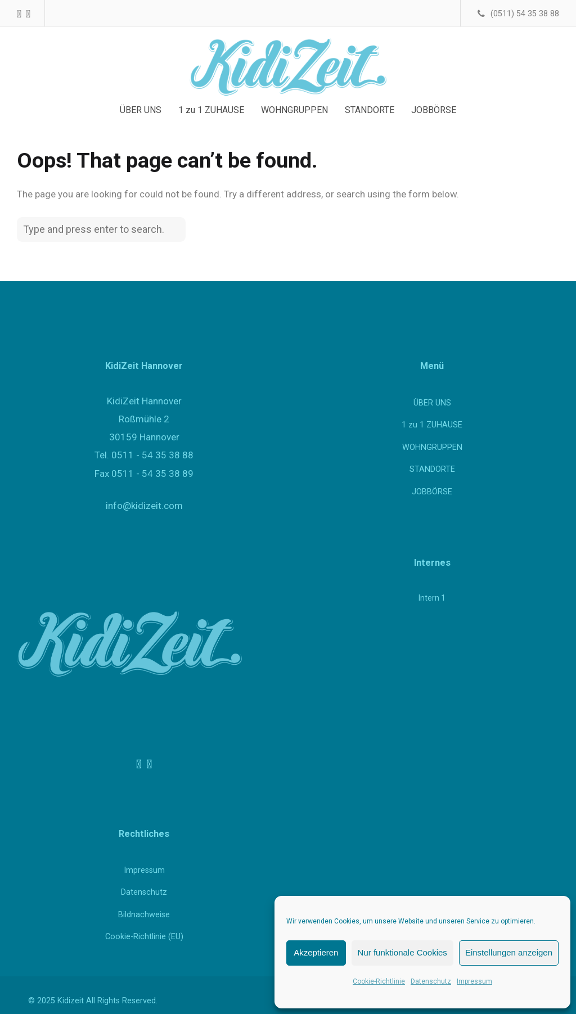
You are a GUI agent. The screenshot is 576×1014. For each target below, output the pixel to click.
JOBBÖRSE (432, 492)
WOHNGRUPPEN (432, 447)
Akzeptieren (316, 952)
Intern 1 (432, 597)
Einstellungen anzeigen (508, 952)
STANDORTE (432, 469)
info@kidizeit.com (144, 505)
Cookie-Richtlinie (379, 981)
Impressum (474, 981)
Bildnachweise (144, 915)
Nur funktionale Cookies (402, 952)
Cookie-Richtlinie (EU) (144, 936)
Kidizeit (70, 1001)
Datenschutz (431, 981)
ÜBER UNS (432, 403)
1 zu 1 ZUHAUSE (432, 425)
